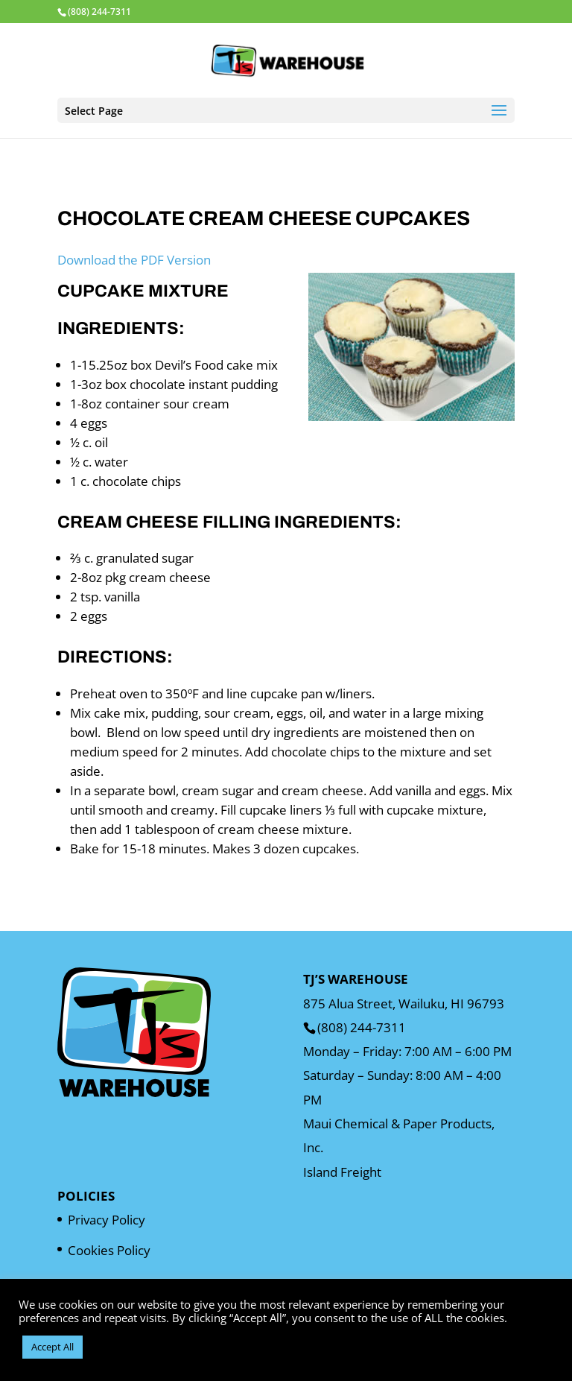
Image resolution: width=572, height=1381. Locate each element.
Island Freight (342, 1172)
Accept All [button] (52, 1346)
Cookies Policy (109, 1250)
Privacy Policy (106, 1219)
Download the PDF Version (134, 259)
